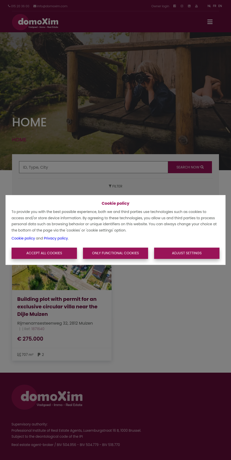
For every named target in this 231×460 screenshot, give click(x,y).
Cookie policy (23, 238)
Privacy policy (56, 238)
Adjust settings (187, 253)
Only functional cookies (115, 253)
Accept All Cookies (44, 253)
